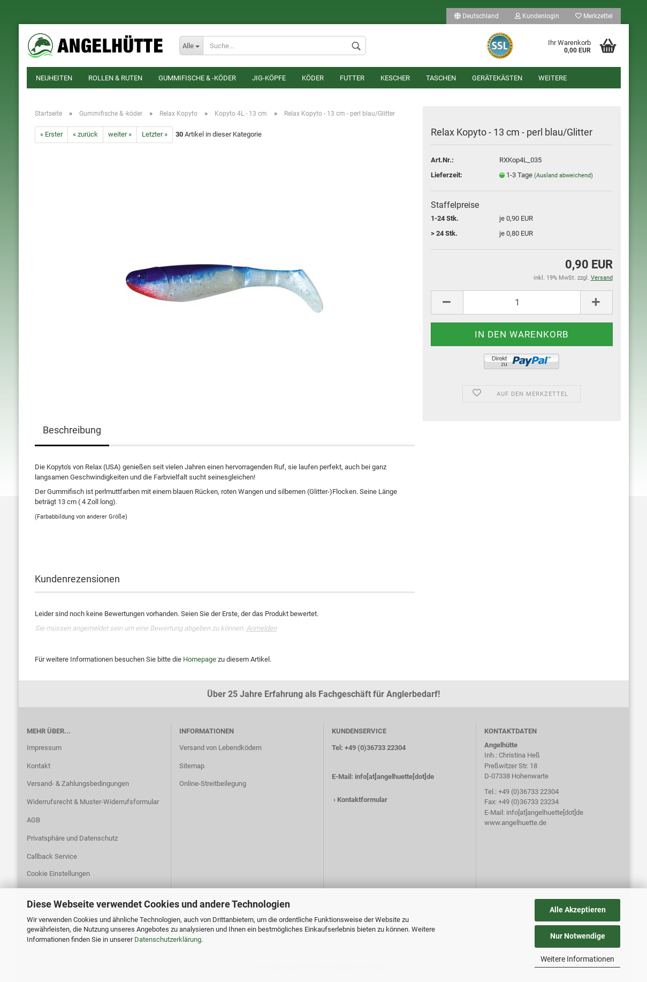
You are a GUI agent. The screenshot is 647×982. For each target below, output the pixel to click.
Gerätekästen (497, 78)
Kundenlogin (537, 16)
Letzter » (155, 136)
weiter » (120, 136)
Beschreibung (72, 431)
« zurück (85, 136)
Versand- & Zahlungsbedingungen (78, 785)
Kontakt (38, 767)
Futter (352, 78)
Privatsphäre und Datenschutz (72, 839)
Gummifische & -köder (197, 78)
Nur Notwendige (577, 936)
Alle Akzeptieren (578, 909)
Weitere (552, 78)
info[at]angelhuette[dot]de (394, 778)
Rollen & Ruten (115, 78)
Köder (313, 78)
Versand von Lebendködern (220, 749)
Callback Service (52, 857)
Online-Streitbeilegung (212, 785)
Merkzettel (594, 16)
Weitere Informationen (577, 959)
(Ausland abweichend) (563, 176)
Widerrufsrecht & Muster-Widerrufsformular (93, 803)
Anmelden (261, 629)
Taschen (441, 78)
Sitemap (191, 767)
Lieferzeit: (446, 176)
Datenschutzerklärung (167, 939)
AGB (33, 821)
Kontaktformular (362, 801)
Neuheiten (54, 78)
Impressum (44, 749)
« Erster (51, 136)
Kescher (395, 78)
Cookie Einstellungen (58, 875)
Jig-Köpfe (269, 78)
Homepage (199, 660)
